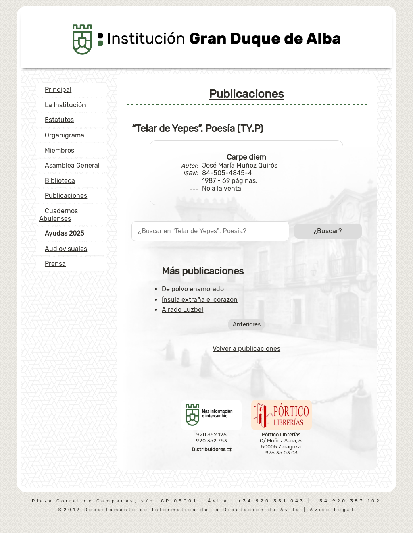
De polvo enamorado (193, 289)
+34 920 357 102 (348, 501)
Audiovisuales (66, 249)
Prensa (55, 264)
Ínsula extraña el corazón (200, 299)
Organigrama (64, 135)
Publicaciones (66, 195)
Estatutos (59, 120)
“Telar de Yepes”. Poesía (197, 128)
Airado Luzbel (182, 309)
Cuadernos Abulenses (58, 214)
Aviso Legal (332, 509)
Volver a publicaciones (246, 349)
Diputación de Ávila (261, 509)
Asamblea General (72, 165)
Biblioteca (60, 181)
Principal (58, 89)
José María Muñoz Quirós (239, 165)
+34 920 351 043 (271, 501)
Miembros (59, 150)
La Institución (65, 105)
